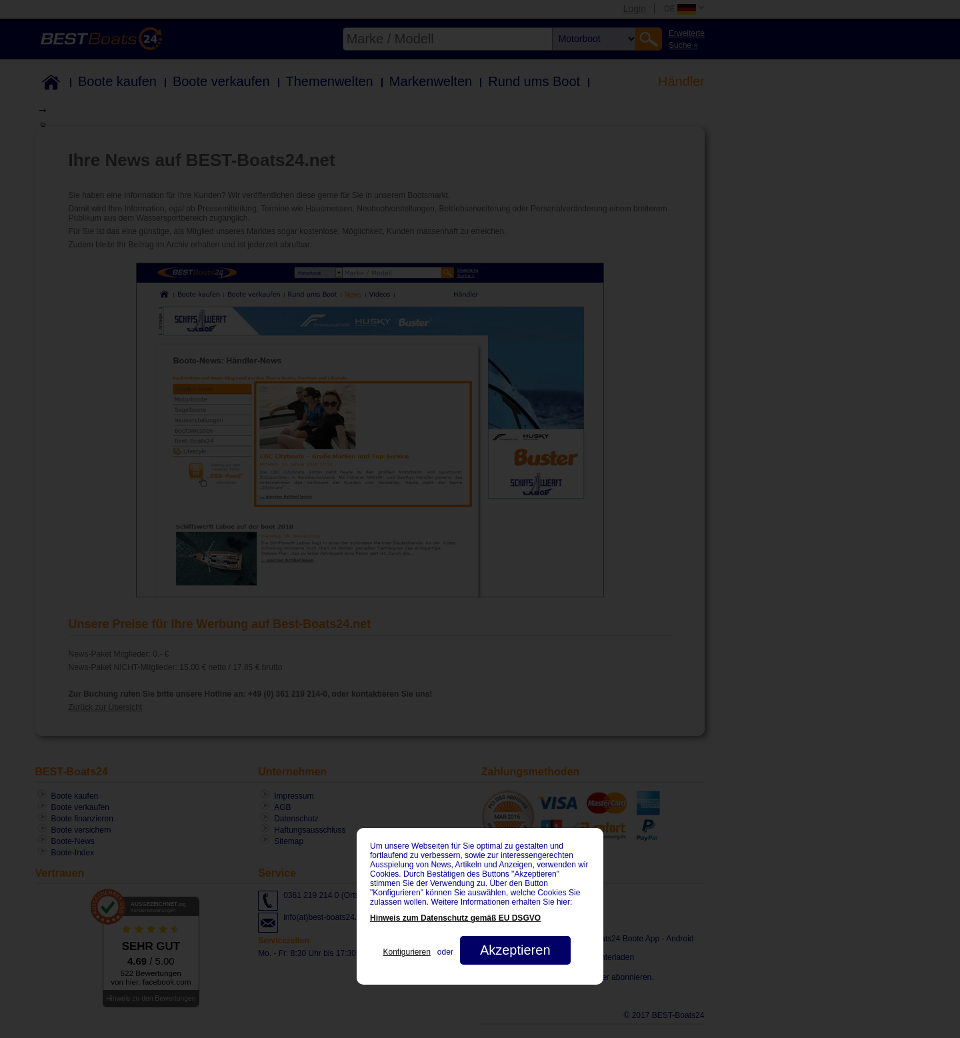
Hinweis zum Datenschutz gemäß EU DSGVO (455, 918)
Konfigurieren (406, 952)
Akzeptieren (515, 950)
